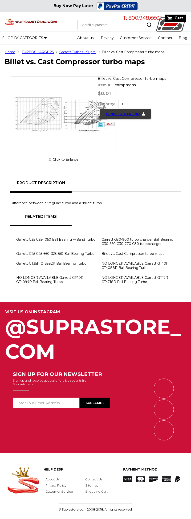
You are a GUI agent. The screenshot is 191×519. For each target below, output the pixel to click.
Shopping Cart (96, 491)
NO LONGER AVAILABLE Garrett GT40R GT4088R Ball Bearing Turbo (135, 265)
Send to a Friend (123, 114)
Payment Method (140, 469)
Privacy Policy (55, 485)
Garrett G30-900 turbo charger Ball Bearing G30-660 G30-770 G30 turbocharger (137, 241)
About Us (52, 479)
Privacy (107, 38)
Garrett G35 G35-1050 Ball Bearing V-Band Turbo (55, 239)
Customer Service (136, 38)
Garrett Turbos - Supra (77, 52)
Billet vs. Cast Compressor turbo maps (133, 254)
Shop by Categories (22, 38)
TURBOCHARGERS (38, 52)
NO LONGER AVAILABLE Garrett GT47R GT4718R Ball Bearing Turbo (135, 279)
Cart (179, 18)
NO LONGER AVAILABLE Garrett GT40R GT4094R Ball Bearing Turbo (49, 279)
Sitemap (91, 485)
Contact (165, 38)
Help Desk (53, 469)
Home (10, 52)
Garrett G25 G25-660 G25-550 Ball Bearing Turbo (55, 254)
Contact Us (93, 479)
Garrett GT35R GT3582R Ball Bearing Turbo (51, 263)
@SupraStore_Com (95, 336)
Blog (183, 38)
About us (85, 38)
